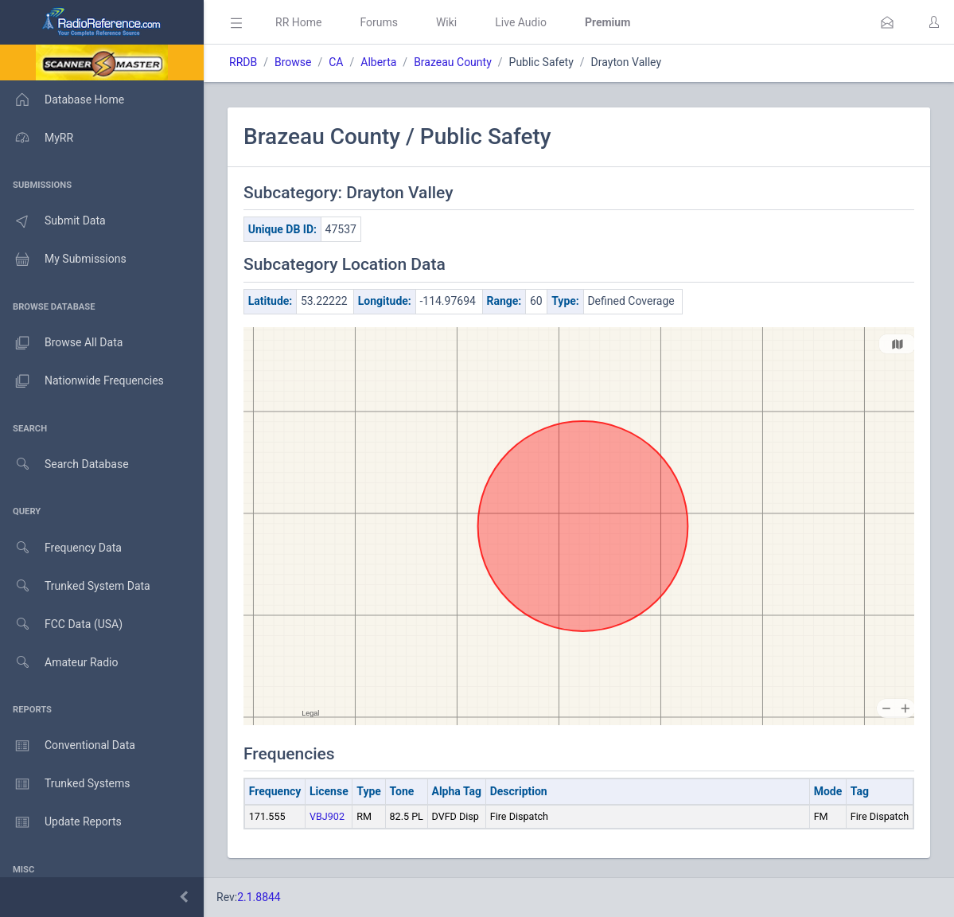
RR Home (298, 22)
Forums (379, 22)
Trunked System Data (75, 586)
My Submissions (63, 259)
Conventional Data (67, 746)
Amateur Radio (59, 662)
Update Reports (61, 822)
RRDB (243, 62)
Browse (293, 62)
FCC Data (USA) (61, 624)
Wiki (446, 22)
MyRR (36, 138)
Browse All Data (61, 343)
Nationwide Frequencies (82, 381)
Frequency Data (61, 548)
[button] (887, 22)
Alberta (378, 62)
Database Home (62, 99)
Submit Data (53, 221)
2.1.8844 (259, 897)
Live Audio (521, 22)
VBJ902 (327, 816)
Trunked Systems (65, 784)
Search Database (64, 464)
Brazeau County (453, 62)
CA (336, 62)
